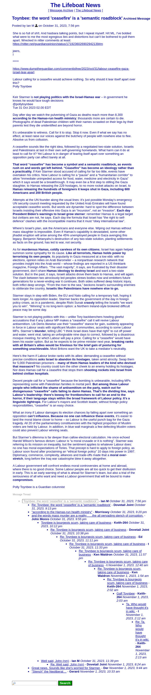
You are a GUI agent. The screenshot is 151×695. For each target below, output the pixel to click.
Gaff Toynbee (126, 593)
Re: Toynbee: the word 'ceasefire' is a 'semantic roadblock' (71, 505)
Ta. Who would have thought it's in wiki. (137, 607)
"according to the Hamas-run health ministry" (62, 512)
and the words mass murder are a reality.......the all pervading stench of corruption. (87, 515)
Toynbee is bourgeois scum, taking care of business (76, 522)
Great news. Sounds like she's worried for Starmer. (66, 668)
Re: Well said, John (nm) (67, 664)
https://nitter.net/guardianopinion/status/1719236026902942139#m (58, 44)
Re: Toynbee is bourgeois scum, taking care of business (88, 529)
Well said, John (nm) (55, 661)
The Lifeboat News (88, 10)
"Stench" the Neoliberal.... (49, 671)
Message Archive (61, 10)
